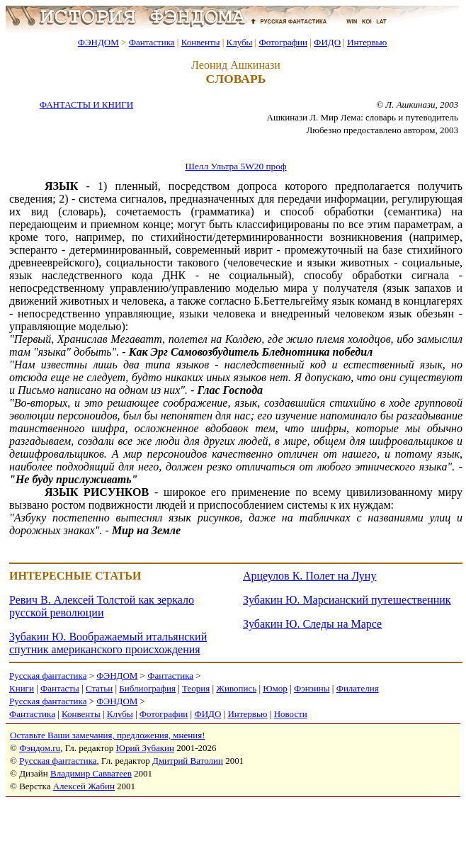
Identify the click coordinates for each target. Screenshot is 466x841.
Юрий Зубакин (145, 748)
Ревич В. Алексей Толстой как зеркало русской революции (101, 606)
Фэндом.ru (39, 748)
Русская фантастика (47, 675)
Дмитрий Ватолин (187, 760)
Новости (290, 714)
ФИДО (327, 42)
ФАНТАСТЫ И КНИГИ (86, 104)
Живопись (236, 688)
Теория (196, 688)
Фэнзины (312, 688)
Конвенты (200, 42)
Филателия (357, 688)
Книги (21, 688)
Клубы (239, 42)
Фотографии (282, 42)
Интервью (367, 42)
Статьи (99, 688)
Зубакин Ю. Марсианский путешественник (347, 600)
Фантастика (152, 42)
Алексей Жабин (84, 786)
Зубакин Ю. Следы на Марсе (312, 624)
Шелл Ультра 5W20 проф (235, 166)
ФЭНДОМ (98, 42)
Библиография (147, 688)
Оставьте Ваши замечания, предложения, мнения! (107, 735)
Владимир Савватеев (91, 773)
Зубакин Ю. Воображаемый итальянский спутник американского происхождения (108, 643)
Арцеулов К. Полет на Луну (309, 576)
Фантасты (59, 688)
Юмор (275, 688)
